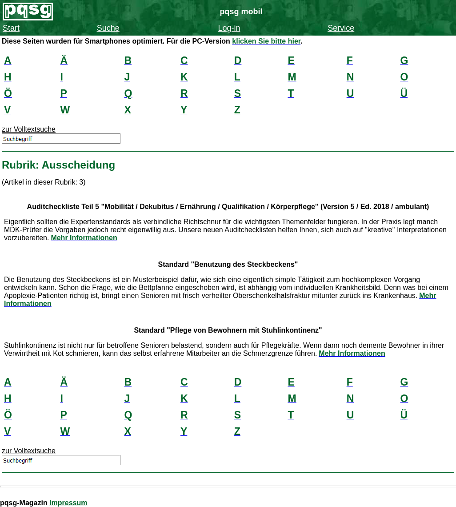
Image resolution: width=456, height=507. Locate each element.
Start (11, 28)
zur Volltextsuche (29, 129)
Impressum (68, 503)
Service (341, 28)
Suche (108, 28)
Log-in (229, 28)
